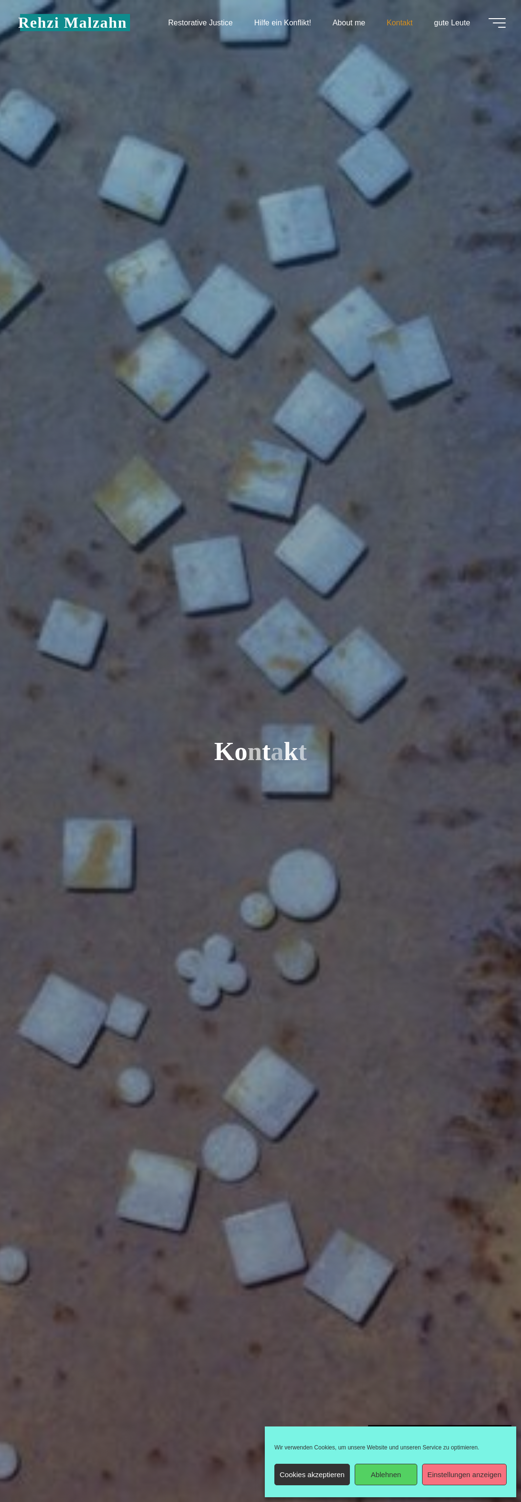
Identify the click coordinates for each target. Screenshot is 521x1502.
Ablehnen (386, 1474)
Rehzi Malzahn (72, 22)
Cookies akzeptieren (312, 1474)
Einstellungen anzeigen (464, 1474)
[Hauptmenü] (497, 23)
